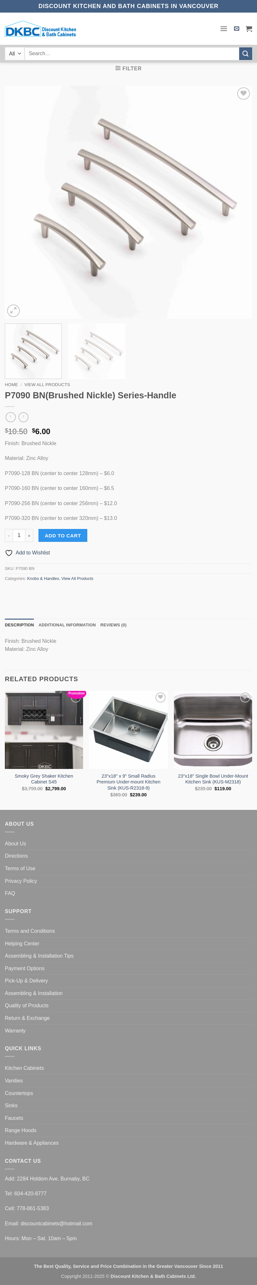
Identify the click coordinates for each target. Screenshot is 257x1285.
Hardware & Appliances (32, 1143)
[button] (224, 28)
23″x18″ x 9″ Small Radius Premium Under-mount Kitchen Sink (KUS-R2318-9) (129, 782)
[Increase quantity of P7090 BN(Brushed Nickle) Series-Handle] (29, 535)
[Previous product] (23, 417)
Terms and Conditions (30, 931)
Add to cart (63, 535)
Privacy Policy (21, 881)
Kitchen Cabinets (24, 1068)
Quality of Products (26, 1005)
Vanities (14, 1080)
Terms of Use (20, 868)
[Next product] (10, 417)
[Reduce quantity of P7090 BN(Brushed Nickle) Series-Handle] (9, 535)
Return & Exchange (27, 1018)
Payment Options (25, 968)
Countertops (19, 1093)
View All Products (47, 384)
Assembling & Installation (34, 993)
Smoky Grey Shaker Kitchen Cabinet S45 (44, 779)
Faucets (14, 1118)
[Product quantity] (19, 535)
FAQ (10, 893)
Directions (16, 856)
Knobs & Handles (43, 578)
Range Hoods (21, 1130)
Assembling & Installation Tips (39, 956)
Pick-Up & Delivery (26, 980)
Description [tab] (19, 625)
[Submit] (245, 53)
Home (11, 384)
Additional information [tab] (67, 625)
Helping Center (22, 943)
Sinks (11, 1105)
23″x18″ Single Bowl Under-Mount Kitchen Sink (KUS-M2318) (213, 779)
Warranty (15, 1030)
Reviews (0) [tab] (113, 625)
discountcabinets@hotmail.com (56, 1223)
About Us (15, 843)
